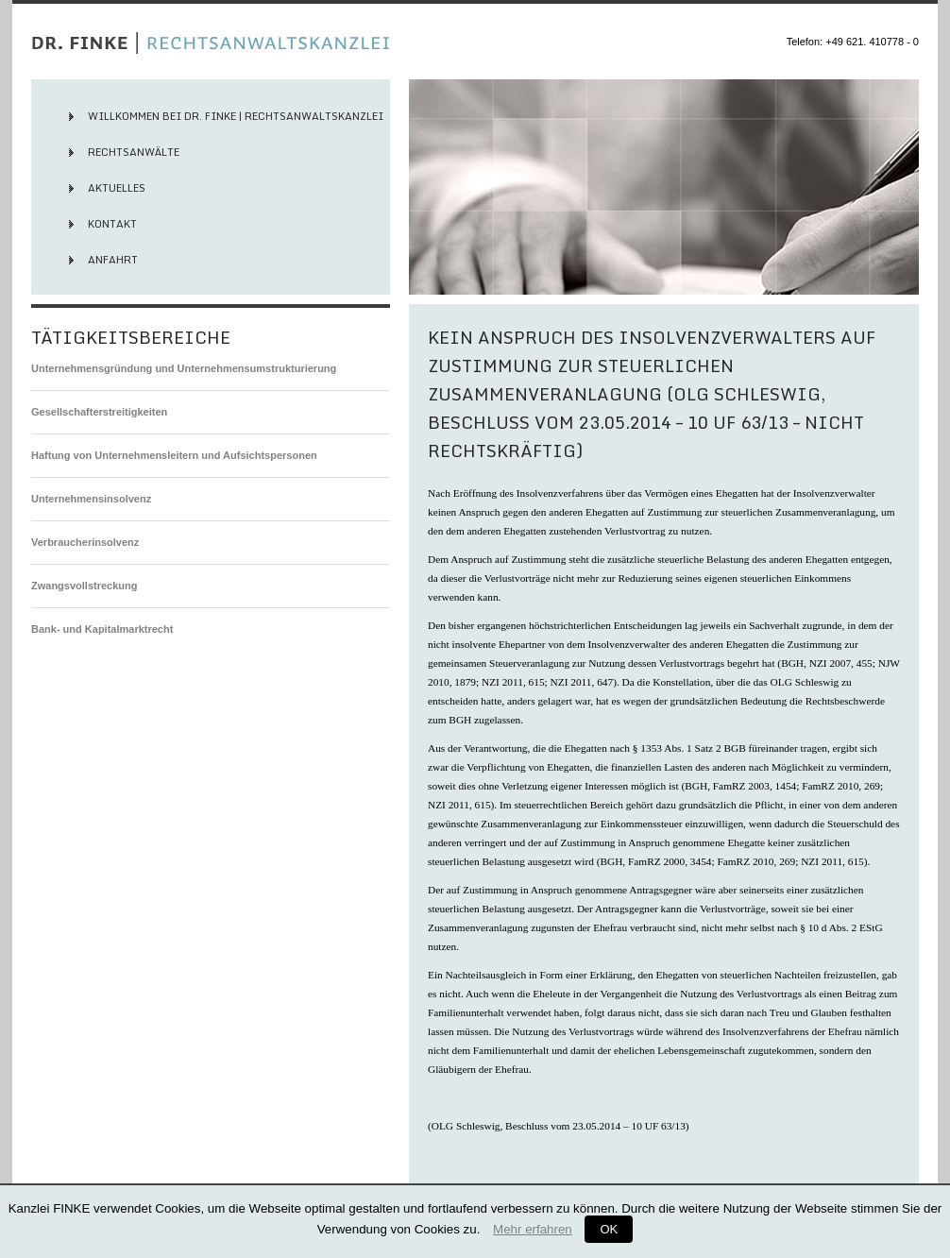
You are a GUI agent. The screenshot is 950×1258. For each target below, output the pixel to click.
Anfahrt (113, 259)
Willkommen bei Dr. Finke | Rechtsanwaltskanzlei (235, 116)
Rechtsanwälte (133, 152)
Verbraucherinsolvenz (85, 542)
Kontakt (112, 223)
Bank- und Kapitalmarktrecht (102, 629)
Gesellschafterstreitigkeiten (99, 411)
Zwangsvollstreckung (84, 585)
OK (609, 1229)
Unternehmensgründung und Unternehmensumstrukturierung (183, 368)
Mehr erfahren (532, 1229)
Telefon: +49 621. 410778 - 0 (853, 41)
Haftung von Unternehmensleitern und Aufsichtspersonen (174, 455)
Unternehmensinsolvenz (91, 498)
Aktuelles (116, 187)
